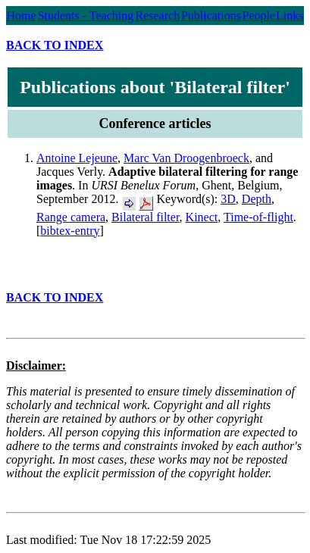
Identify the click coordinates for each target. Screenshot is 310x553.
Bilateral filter (145, 217)
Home (21, 15)
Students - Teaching (86, 15)
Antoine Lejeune (76, 158)
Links (289, 15)
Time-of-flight (258, 217)
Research (158, 15)
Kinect (202, 217)
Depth (256, 198)
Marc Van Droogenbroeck (186, 158)
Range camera (70, 217)
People (259, 15)
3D (228, 198)
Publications (211, 15)
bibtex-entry (69, 230)
